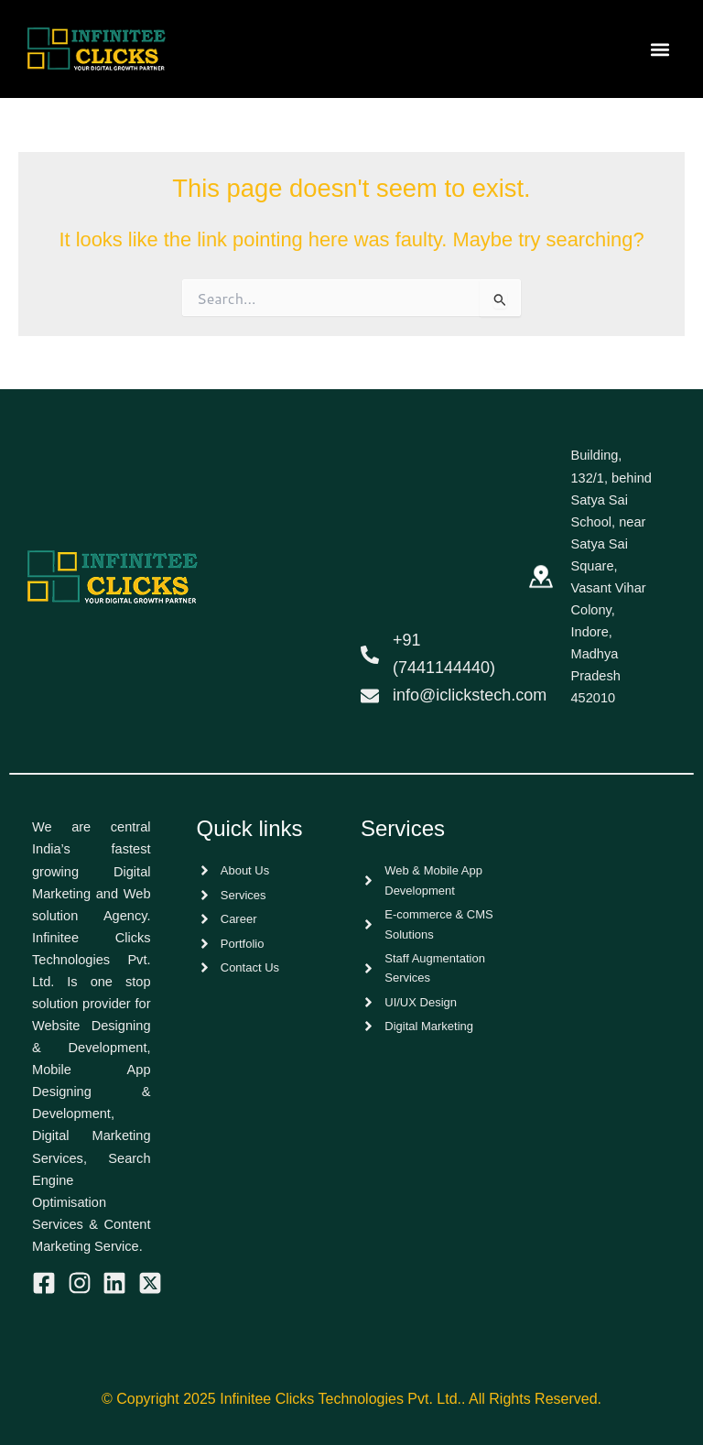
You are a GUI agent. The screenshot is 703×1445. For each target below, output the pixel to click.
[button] (660, 49)
